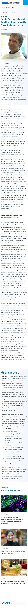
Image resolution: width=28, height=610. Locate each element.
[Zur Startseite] (10, 2)
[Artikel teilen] (4, 29)
